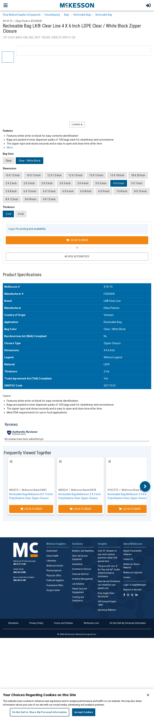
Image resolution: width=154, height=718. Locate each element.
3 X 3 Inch (65, 183)
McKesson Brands (54, 565)
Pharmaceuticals (54, 570)
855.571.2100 (19, 564)
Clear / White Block (29, 160)
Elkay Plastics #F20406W (29, 21)
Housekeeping (52, 14)
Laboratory (51, 560)
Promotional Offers (54, 585)
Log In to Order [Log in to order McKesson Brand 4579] (130, 508)
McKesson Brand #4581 (34, 489)
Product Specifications (22, 274)
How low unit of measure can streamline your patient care (109, 584)
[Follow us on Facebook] (124, 595)
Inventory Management (82, 579)
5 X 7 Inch (136, 183)
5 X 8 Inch (11, 191)
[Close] (148, 695)
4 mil (21, 213)
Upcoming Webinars (107, 610)
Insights (102, 543)
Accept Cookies (83, 712)
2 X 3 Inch (29, 183)
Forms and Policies (63, 623)
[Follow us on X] (132, 595)
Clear (9, 160)
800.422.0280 (19, 572)
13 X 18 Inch (117, 175)
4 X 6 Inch (118, 183)
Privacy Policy (36, 623)
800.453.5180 (19, 580)
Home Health (52, 556)
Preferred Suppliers (55, 580)
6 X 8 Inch (85, 191)
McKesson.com (91, 623)
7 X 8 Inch (121, 191)
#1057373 (113, 489)
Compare (77, 124)
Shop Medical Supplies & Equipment (21, 14)
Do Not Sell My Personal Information (128, 623)
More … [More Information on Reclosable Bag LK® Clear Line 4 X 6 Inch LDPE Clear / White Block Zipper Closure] (11, 147)
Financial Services (80, 574)
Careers (126, 577)
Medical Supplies (56, 543)
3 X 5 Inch (100, 183)
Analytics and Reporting (83, 551)
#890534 (63, 489)
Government (51, 551)
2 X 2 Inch (11, 183)
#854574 (13, 489)
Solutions (77, 543)
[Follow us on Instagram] (128, 595)
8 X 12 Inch (12, 199)
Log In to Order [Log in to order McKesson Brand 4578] (80, 508)
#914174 (7, 21)
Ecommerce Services (81, 569)
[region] (77, 703)
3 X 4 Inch (82, 183)
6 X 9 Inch (103, 191)
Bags (66, 14)
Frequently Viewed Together (27, 453)
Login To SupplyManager (134, 585)
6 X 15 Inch (49, 191)
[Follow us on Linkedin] (136, 595)
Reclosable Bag (103, 14)
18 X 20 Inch (138, 175)
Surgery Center (53, 590)
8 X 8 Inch (30, 199)
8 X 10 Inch (140, 191)
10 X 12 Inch (13, 175)
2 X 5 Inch (47, 183)
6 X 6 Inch (68, 191)
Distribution (77, 564)
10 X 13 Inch (34, 175)
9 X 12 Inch (49, 199)
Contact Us (128, 559)
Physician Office (53, 575)
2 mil (8, 213)
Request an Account (132, 589)
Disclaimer (13, 623)
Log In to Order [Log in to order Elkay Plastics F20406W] (77, 240)
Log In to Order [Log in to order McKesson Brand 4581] (31, 508)
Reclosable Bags (82, 14)
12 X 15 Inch (75, 175)
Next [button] (145, 486)
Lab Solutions (78, 584)
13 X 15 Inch (96, 175)
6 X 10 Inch (30, 191)
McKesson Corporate (132, 572)
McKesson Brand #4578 (83, 489)
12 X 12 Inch (54, 175)
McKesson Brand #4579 (134, 489)
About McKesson (132, 543)
